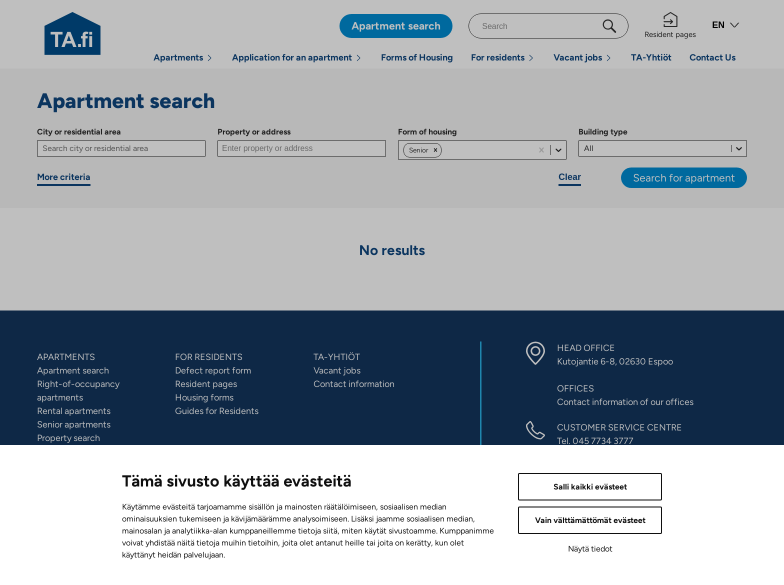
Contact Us (713, 57)
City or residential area (79, 131)
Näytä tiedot (590, 549)
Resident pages (670, 25)
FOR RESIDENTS (208, 357)
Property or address (254, 131)
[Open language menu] (726, 26)
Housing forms (204, 397)
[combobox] (445, 150)
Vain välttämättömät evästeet (590, 520)
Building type (603, 131)
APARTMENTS (66, 357)
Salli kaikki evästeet (590, 487)
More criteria (63, 177)
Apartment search (73, 370)
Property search (68, 438)
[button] (435, 150)
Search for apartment (684, 178)
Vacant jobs (578, 57)
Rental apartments (73, 411)
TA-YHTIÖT (337, 357)
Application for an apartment (292, 57)
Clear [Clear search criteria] (569, 177)
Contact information (354, 384)
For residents (497, 57)
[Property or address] (302, 148)
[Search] (548, 26)
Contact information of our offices (625, 402)
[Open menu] (209, 58)
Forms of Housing (417, 57)
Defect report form (213, 370)
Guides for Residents (216, 411)
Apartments (178, 57)
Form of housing (427, 131)
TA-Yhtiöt (651, 57)
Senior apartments (73, 424)
